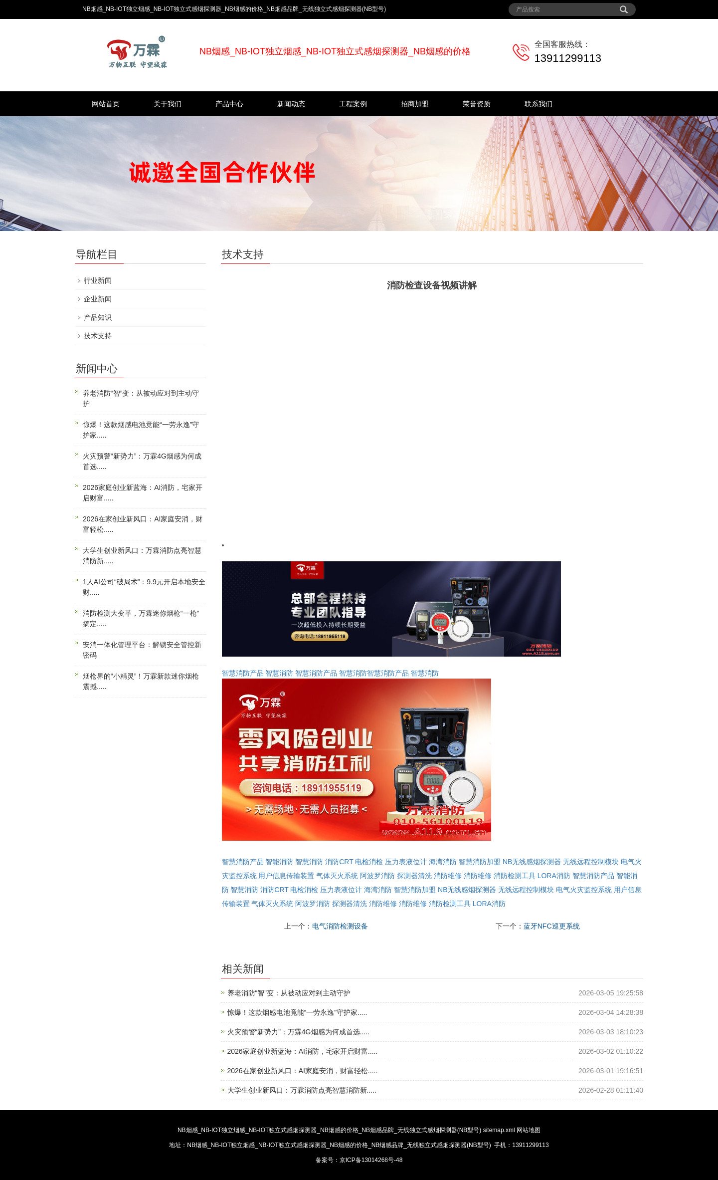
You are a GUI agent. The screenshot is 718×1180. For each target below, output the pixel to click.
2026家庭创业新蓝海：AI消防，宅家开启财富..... (302, 1051)
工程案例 (353, 104)
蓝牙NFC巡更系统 (552, 926)
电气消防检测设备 (340, 926)
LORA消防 (554, 876)
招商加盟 (415, 104)
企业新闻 (98, 299)
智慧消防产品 (243, 673)
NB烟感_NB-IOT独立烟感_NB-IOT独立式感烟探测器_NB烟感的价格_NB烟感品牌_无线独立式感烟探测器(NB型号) (329, 1130)
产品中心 (229, 104)
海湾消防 (443, 862)
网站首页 (106, 104)
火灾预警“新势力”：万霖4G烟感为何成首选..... (298, 1032)
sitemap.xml (499, 1130)
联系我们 (538, 104)
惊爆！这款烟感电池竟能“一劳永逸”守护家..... (297, 1012)
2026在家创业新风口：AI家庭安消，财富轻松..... (302, 1071)
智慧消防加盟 (480, 862)
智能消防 (279, 862)
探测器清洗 (414, 876)
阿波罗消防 (377, 876)
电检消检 (369, 862)
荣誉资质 (477, 104)
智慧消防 (279, 673)
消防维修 (448, 876)
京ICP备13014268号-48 (371, 1160)
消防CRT (339, 862)
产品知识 (98, 317)
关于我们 (167, 104)
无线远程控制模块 (591, 862)
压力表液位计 (406, 862)
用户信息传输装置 (286, 876)
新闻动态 (291, 104)
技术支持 (98, 336)
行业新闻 (98, 280)
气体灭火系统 (337, 876)
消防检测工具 (515, 876)
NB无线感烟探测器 (532, 862)
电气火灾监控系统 (584, 890)
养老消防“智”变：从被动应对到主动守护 (289, 993)
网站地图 (528, 1130)
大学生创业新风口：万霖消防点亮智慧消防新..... (301, 1090)
